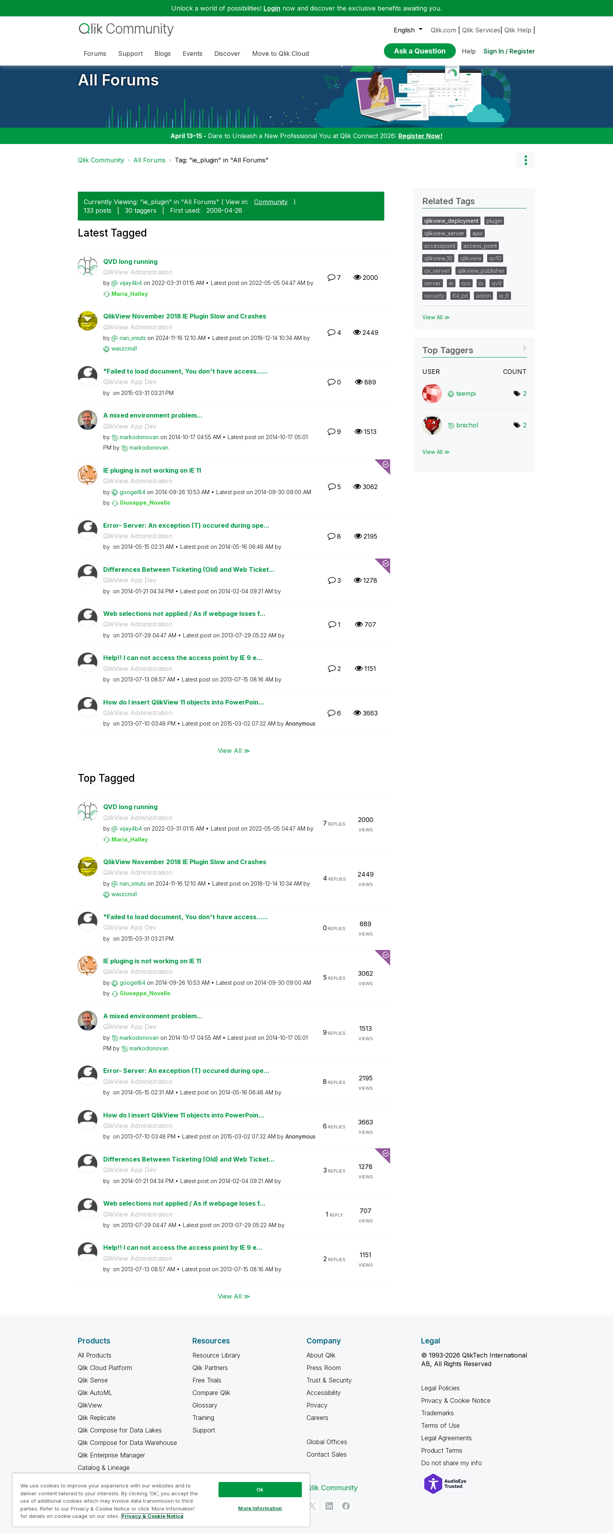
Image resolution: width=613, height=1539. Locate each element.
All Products (94, 1361)
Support (203, 1436)
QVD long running (130, 267)
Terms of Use (440, 1431)
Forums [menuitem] (95, 53)
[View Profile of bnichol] (467, 431)
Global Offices (326, 1448)
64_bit (460, 301)
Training (203, 1423)
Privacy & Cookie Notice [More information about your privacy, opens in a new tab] (152, 1516)
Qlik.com (443, 30)
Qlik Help (517, 30)
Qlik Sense (93, 1386)
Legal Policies (440, 1394)
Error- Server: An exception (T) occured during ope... (186, 531)
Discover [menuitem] (227, 53)
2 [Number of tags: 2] (525, 399)
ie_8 (504, 301)
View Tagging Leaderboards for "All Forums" (474, 353)
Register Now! (420, 142)
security (434, 301)
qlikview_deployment (451, 226)
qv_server (437, 276)
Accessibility (323, 1398)
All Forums (118, 85)
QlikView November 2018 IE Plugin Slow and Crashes (184, 322)
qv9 (496, 289)
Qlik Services (481, 30)
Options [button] (525, 166)
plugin (494, 226)
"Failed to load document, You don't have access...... (185, 377)
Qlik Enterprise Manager (111, 1461)
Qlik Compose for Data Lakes (120, 1436)
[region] (161, 1500)
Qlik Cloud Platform (105, 1373)
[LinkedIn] (329, 1512)
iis (481, 289)
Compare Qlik (211, 1398)
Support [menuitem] (130, 53)
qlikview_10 (438, 264)
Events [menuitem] (193, 53)
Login (271, 8)
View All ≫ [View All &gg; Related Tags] (436, 323)
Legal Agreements (446, 1444)
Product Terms (441, 1456)
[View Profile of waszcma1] (124, 354)
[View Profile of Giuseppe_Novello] (145, 508)
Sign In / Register (509, 51)
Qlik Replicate (97, 1423)
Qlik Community (101, 166)
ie (451, 289)
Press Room (323, 1373)
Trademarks (437, 1419)
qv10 (495, 264)
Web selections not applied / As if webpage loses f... (184, 619)
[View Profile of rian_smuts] (133, 343)
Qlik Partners (210, 1373)
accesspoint (439, 251)
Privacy (317, 1411)
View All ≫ (234, 756)
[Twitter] (312, 1512)
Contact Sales (326, 1460)
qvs (466, 289)
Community (271, 208)
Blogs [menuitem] (162, 53)
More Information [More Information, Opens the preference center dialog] (260, 1508)
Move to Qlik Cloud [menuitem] (280, 53)
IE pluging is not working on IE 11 (152, 476)
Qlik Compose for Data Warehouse (127, 1448)
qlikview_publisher (481, 276)
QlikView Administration (137, 278)
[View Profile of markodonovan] (139, 442)
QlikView (90, 1411)
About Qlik (320, 1361)
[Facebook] (346, 1512)
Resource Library (216, 1361)
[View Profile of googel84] (132, 498)
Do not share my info (452, 1469)
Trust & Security (329, 1386)
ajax (477, 239)
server (432, 289)
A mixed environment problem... (153, 421)
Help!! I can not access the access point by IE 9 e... (182, 663)
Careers (317, 1423)
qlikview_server (444, 239)
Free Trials (206, 1386)
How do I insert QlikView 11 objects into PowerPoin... (183, 708)
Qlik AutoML (95, 1398)
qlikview (470, 264)
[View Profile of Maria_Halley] (129, 299)
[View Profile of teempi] (466, 399)
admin (483, 301)
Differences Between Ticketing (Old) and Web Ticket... (189, 575)
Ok (259, 1489)
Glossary (204, 1411)
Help (469, 51)
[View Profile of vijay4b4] (131, 288)
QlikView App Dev (129, 387)
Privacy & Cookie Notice (456, 1406)
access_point (480, 251)
